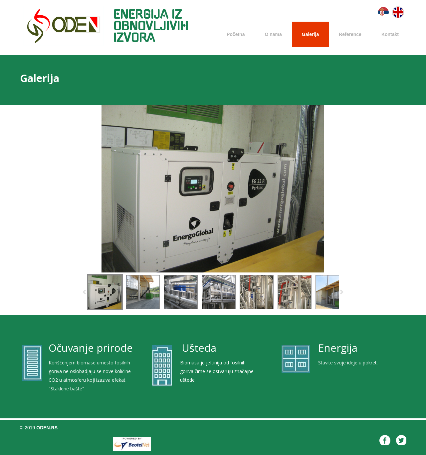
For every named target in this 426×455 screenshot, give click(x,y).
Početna (236, 34)
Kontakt (390, 34)
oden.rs (47, 427)
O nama (273, 34)
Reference (350, 34)
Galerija (310, 34)
